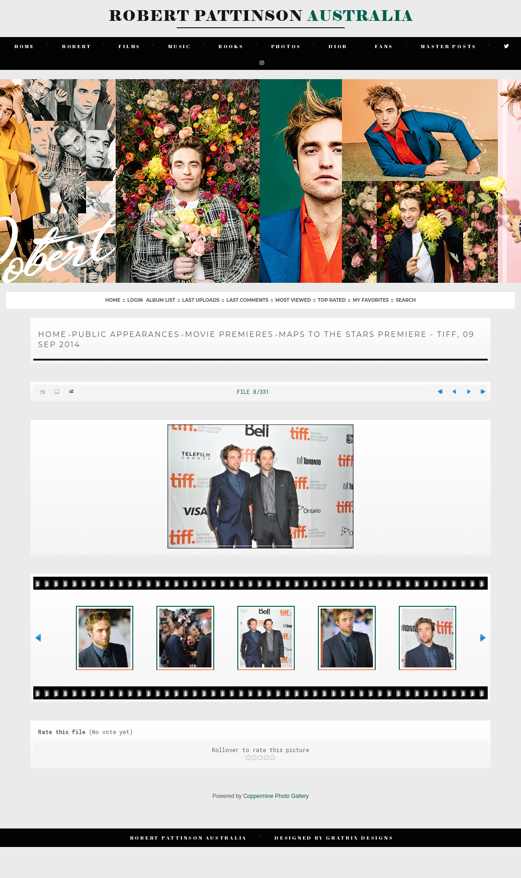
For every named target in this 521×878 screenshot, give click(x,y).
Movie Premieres (229, 334)
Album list (160, 300)
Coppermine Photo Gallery (276, 796)
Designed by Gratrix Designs (333, 837)
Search (406, 300)
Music (179, 46)
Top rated (332, 300)
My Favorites (371, 300)
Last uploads (201, 300)
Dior (338, 46)
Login (135, 300)
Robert (77, 46)
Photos (286, 46)
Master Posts (449, 46)
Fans (384, 46)
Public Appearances (126, 334)
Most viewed (293, 300)
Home (24, 46)
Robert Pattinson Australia (189, 837)
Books (231, 46)
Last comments (247, 300)
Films (129, 46)
